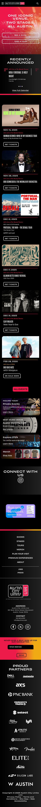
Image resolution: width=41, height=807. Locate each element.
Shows (20, 537)
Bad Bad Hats (8, 367)
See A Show (20, 35)
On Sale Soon (12, 376)
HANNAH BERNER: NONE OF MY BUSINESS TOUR (20, 136)
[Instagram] (27, 627)
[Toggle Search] (37, 4)
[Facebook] (13, 627)
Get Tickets (11, 144)
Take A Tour (20, 41)
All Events (20, 389)
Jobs (20, 569)
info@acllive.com (20, 620)
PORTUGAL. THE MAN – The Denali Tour (17, 228)
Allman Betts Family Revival (14, 276)
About (20, 562)
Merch (20, 550)
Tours (20, 546)
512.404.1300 (20, 618)
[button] (19, 86)
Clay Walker (8, 322)
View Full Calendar (20, 90)
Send (21, 655)
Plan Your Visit (20, 554)
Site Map (23, 799)
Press (20, 573)
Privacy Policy (14, 797)
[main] (20, 268)
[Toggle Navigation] (3, 3)
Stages (20, 541)
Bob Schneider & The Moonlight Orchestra (20, 182)
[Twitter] (20, 627)
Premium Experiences (20, 558)
